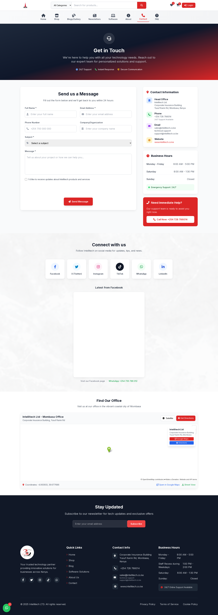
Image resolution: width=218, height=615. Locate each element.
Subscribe (136, 523)
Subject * (29, 137)
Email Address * (88, 108)
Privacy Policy (147, 604)
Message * (30, 151)
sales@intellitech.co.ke (132, 575)
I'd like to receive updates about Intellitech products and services (59, 179)
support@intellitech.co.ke (166, 133)
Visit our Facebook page (93, 381)
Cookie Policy (190, 604)
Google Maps (181, 439)
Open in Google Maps (168, 484)
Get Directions (186, 418)
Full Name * (31, 108)
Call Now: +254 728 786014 (170, 219)
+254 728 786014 (130, 568)
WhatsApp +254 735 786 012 (123, 381)
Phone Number (32, 122)
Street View (188, 484)
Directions (181, 443)
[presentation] (78, 189)
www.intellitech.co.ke (164, 142)
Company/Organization (91, 122)
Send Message (78, 201)
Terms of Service (169, 604)
